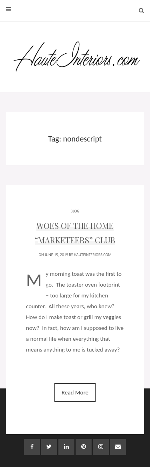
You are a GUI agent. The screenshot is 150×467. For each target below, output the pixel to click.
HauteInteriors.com (93, 254)
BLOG (74, 211)
